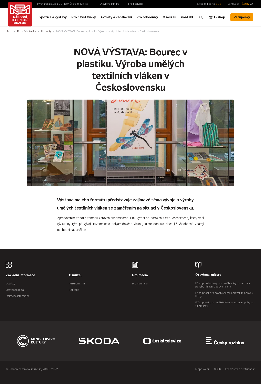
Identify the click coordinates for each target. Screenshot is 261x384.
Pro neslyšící (135, 3)
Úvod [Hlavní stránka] (9, 31)
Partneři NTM (77, 283)
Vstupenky (242, 17)
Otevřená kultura (109, 3)
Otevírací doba (15, 289)
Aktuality (46, 31)
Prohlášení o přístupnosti (240, 369)
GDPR (217, 369)
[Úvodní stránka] (20, 14)
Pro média (140, 275)
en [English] (251, 3)
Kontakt (74, 289)
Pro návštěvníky (26, 31)
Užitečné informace (17, 295)
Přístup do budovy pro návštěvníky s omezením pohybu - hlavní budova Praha (223, 285)
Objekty (10, 283)
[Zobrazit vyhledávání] (201, 17)
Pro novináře (139, 283)
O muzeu (75, 275)
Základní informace (20, 275)
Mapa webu (202, 369)
